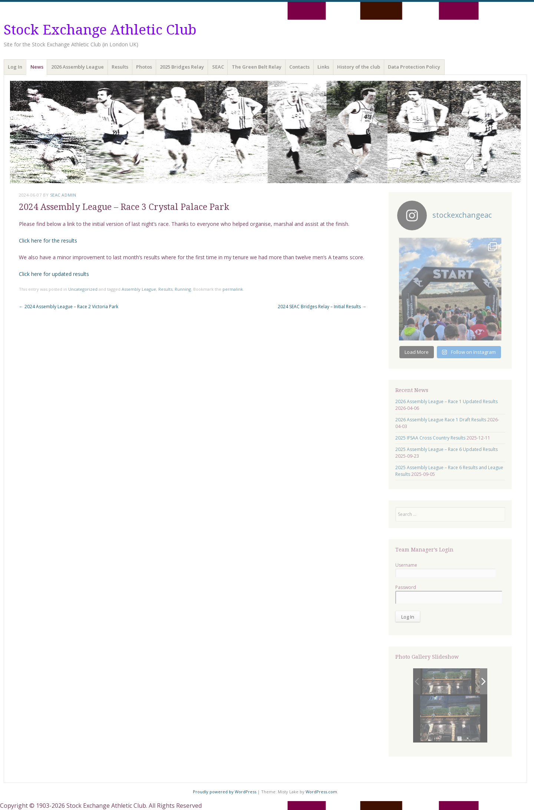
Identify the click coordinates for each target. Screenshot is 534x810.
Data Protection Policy (414, 66)
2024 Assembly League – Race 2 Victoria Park (68, 306)
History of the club (358, 66)
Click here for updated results (54, 273)
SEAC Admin (63, 195)
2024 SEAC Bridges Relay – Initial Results (322, 306)
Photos (144, 66)
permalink (232, 289)
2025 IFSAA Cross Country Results (430, 438)
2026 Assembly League (77, 66)
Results (120, 66)
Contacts (299, 66)
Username (406, 565)
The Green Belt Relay (256, 66)
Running (183, 289)
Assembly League (139, 289)
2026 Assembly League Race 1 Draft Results (440, 419)
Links (323, 66)
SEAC (218, 66)
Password (405, 587)
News (36, 66)
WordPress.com (321, 791)
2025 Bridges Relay (182, 66)
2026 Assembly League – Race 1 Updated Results (446, 401)
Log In (15, 66)
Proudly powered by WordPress (224, 791)
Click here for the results (48, 240)
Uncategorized (83, 289)
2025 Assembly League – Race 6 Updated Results (446, 449)
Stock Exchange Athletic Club (100, 30)
